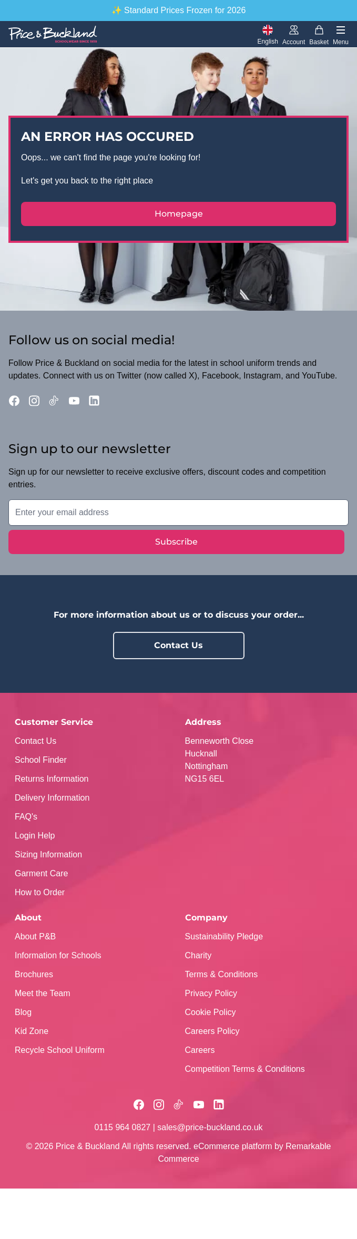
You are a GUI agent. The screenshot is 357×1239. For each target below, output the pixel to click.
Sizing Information (48, 854)
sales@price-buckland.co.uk (209, 1127)
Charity (198, 955)
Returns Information (52, 778)
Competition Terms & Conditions (245, 1068)
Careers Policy (212, 1031)
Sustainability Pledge (224, 936)
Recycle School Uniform (60, 1050)
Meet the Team (42, 993)
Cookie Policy (210, 1012)
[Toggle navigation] (341, 34)
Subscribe (176, 542)
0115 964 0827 (122, 1127)
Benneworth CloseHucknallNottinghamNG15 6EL (219, 759)
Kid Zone (31, 1031)
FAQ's (26, 816)
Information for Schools (58, 955)
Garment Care (41, 873)
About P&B (35, 936)
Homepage (179, 214)
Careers (200, 1050)
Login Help (35, 835)
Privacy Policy (211, 993)
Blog (23, 1012)
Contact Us (178, 645)
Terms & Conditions (221, 974)
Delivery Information (52, 797)
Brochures (34, 974)
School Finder (41, 759)
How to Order (40, 892)
